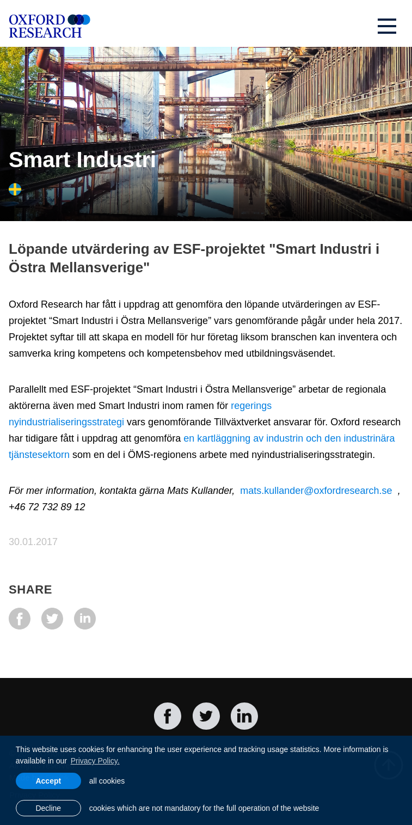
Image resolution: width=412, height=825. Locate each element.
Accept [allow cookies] (48, 781)
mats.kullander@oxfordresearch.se (316, 490)
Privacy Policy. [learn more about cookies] (95, 760)
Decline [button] (48, 808)
